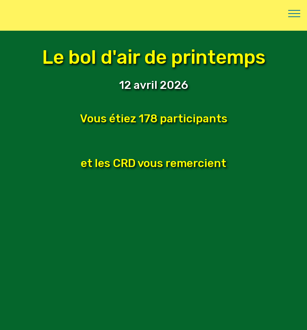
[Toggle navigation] (294, 13)
